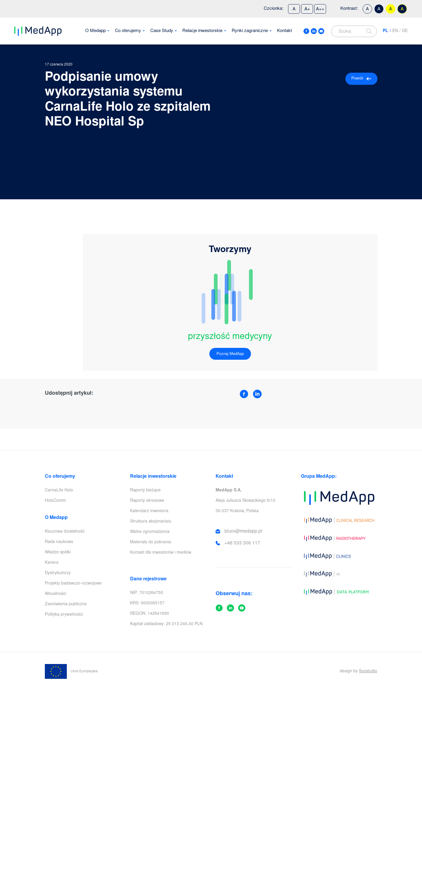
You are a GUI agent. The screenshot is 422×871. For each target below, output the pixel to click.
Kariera (52, 563)
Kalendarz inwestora (149, 511)
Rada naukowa (59, 542)
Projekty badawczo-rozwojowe (73, 584)
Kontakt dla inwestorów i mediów (160, 553)
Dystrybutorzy (58, 573)
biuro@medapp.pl (243, 531)
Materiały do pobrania (150, 542)
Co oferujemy (128, 31)
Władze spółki (58, 552)
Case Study (161, 31)
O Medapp (95, 31)
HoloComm (55, 501)
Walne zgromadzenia (150, 532)
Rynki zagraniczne (250, 31)
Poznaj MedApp (230, 354)
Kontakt (284, 31)
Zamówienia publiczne (66, 604)
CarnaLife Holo (59, 490)
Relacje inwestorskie (202, 31)
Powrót (361, 79)
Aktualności (55, 594)
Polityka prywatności (64, 615)
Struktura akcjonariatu (150, 522)
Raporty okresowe (147, 501)
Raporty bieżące (145, 490)
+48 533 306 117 (242, 543)
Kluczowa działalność (65, 532)
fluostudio (368, 671)
